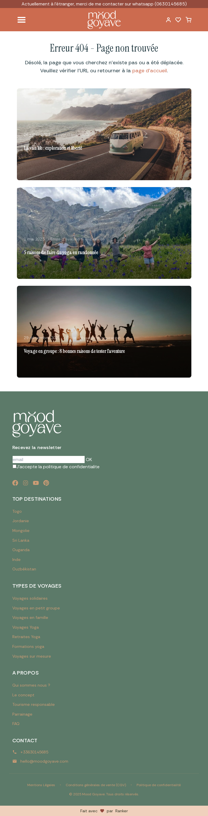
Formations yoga (28, 646)
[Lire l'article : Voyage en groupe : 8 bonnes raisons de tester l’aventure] (104, 332)
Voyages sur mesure (31, 656)
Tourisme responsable (33, 704)
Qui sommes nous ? (31, 685)
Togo (17, 511)
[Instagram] (25, 483)
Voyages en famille (30, 617)
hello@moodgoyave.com (44, 761)
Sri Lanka (20, 540)
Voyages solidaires (30, 598)
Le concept (23, 695)
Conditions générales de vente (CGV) (96, 785)
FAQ (16, 723)
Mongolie (21, 530)
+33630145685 (34, 752)
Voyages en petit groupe (36, 608)
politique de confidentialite (71, 467)
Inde (16, 559)
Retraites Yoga (26, 636)
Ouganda (21, 549)
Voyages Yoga (25, 627)
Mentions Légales (41, 785)
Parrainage (22, 714)
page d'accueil (149, 70)
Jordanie (20, 520)
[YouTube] (36, 483)
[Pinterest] (46, 483)
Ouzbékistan (24, 569)
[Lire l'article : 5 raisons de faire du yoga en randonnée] (104, 233)
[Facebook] (15, 483)
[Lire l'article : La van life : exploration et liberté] (104, 134)
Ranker (121, 810)
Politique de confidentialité (159, 785)
